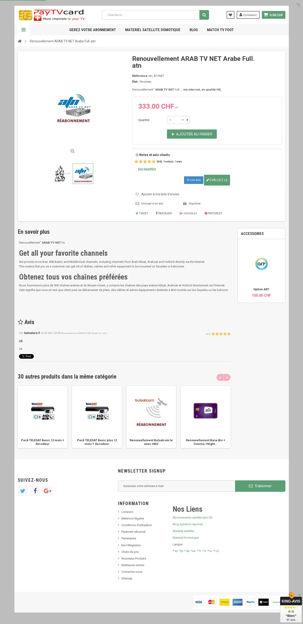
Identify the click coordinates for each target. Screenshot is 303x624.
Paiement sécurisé (133, 531)
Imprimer (195, 203)
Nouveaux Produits (133, 558)
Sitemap (126, 578)
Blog (194, 29)
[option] (43, 417)
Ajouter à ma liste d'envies (160, 194)
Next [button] (227, 377)
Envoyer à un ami (152, 203)
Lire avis (194, 180)
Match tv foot (220, 29)
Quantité (143, 120)
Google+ (188, 213)
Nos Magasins (131, 545)
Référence (139, 76)
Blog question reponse (188, 524)
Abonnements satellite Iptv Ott (192, 517)
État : (135, 81)
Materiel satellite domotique (152, 29)
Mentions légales (132, 518)
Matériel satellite (183, 531)
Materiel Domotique (186, 537)
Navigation (23, 29)
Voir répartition (147, 169)
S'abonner (260, 486)
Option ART (261, 289)
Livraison (127, 512)
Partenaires (128, 538)
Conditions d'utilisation (136, 525)
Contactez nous (131, 571)
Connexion (248, 15)
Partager (164, 213)
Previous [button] (220, 377)
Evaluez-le (217, 180)
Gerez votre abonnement (92, 29)
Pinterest (213, 213)
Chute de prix (130, 552)
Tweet (142, 213)
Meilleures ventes (132, 565)
